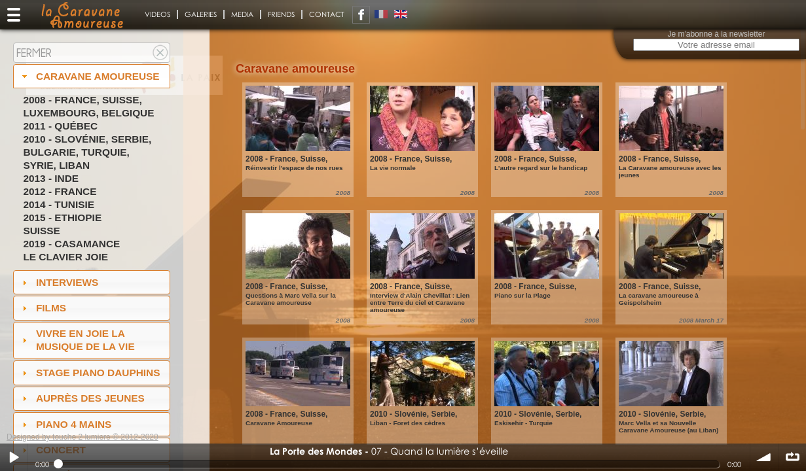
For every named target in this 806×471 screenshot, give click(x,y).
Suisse (41, 230)
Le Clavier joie (65, 256)
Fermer (34, 52)
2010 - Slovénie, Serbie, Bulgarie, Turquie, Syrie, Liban (87, 152)
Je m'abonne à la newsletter (716, 34)
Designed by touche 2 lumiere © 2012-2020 (82, 437)
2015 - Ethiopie (62, 217)
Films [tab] (42, 307)
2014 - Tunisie (58, 204)
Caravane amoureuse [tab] (89, 76)
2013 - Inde (51, 178)
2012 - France (59, 191)
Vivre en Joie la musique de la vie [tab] (77, 340)
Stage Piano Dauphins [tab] (89, 372)
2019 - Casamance (71, 243)
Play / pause (13, 457)
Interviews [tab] (59, 282)
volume (764, 457)
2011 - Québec (60, 125)
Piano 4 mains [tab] (65, 424)
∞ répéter (792, 457)
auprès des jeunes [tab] (82, 398)
